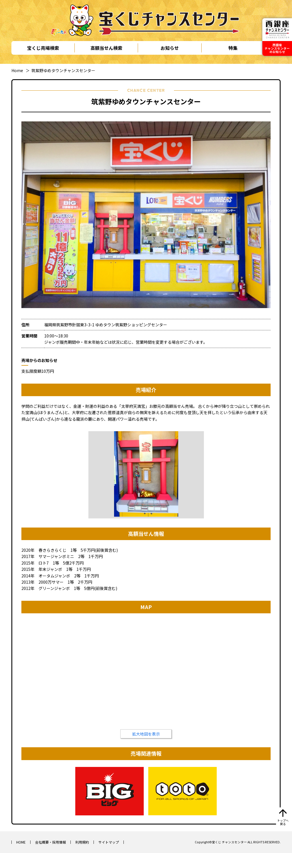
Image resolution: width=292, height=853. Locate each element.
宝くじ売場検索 (43, 47)
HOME (21, 842)
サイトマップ (108, 842)
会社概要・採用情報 (50, 842)
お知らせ (170, 47)
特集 (233, 47)
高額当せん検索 (106, 47)
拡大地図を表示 (146, 734)
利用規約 (82, 842)
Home (17, 70)
